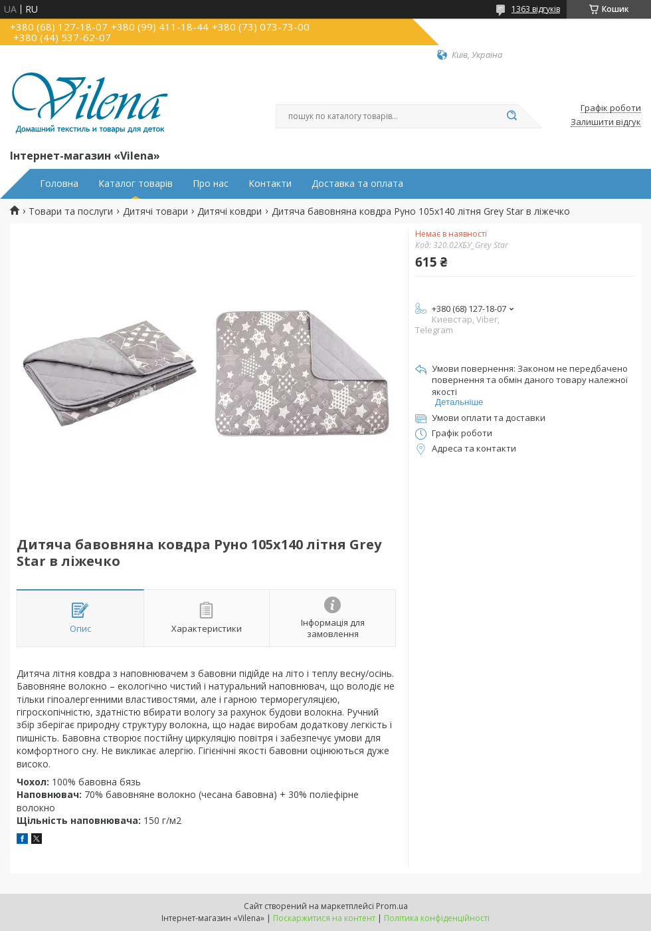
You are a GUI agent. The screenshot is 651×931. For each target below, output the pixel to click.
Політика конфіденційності (437, 918)
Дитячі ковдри (229, 211)
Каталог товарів (135, 183)
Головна (59, 183)
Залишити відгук (606, 122)
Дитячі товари (155, 211)
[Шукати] (511, 116)
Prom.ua (392, 906)
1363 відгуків (536, 9)
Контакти (270, 183)
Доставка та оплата (357, 183)
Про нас (211, 183)
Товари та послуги (71, 211)
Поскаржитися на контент (324, 918)
